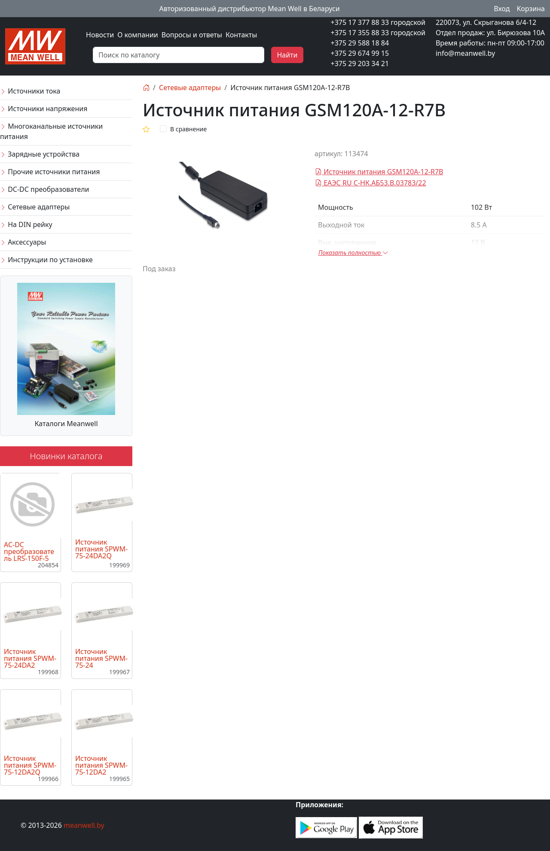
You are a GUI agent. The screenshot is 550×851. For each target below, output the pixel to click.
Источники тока (30, 91)
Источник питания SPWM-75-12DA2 (101, 765)
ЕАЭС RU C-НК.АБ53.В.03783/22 (370, 183)
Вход (502, 8)
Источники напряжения (43, 108)
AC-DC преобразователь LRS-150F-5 (29, 551)
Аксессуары (23, 242)
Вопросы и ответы (192, 34)
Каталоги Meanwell (66, 423)
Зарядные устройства (39, 154)
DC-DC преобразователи (44, 189)
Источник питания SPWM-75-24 (101, 658)
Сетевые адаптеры (35, 207)
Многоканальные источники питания (51, 131)
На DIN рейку (26, 224)
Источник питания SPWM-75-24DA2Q (101, 549)
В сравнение (188, 129)
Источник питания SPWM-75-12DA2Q (30, 765)
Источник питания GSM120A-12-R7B (379, 171)
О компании (137, 34)
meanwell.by (84, 825)
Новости (100, 34)
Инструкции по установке (46, 259)
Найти (287, 55)
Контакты (241, 34)
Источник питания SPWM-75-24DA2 (30, 658)
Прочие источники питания (50, 171)
